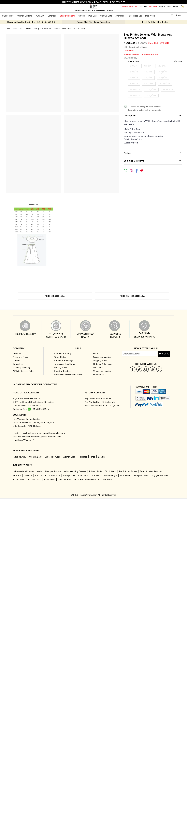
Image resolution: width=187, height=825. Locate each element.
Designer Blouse (53, 471)
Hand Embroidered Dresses (87, 479)
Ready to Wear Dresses (151, 471)
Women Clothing (24, 16)
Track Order (143, 6)
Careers (16, 360)
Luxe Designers (67, 16)
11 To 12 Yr (135, 90)
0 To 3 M (133, 66)
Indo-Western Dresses (23, 471)
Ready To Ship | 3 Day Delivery (155, 22)
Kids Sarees (125, 475)
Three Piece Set (134, 16)
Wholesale (153, 6)
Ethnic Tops (54, 475)
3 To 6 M (147, 66)
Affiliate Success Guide (23, 371)
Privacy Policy (60, 367)
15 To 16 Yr (151, 95)
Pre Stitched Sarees (128, 471)
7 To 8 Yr (163, 78)
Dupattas (28, 475)
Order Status (60, 357)
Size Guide (178, 61)
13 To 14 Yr (168, 90)
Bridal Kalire (40, 475)
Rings (92, 456)
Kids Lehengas (110, 475)
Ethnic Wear (110, 471)
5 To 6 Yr (134, 78)
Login (169, 6)
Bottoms (17, 475)
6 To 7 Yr (148, 78)
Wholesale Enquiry (102, 371)
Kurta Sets (107, 479)
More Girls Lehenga (55, 296)
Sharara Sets (106, 16)
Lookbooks (98, 374)
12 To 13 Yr (151, 90)
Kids (15, 29)
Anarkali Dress (34, 479)
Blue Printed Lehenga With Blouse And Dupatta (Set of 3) (62, 29)
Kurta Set (40, 16)
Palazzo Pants (95, 471)
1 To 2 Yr (161, 66)
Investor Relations (62, 371)
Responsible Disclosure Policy (68, 374)
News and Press (20, 357)
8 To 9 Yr (134, 84)
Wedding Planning (21, 367)
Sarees (81, 16)
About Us (17, 353)
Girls (21, 29)
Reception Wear (141, 475)
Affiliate (162, 6)
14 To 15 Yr (135, 95)
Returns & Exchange (63, 360)
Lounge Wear (69, 475)
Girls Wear (96, 475)
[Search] (172, 15)
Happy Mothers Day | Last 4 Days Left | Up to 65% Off (31, 22)
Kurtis (39, 471)
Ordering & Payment (102, 364)
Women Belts (69, 456)
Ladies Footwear (52, 456)
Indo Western (151, 16)
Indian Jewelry (19, 456)
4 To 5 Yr (163, 72)
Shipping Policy (100, 360)
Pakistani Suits (64, 479)
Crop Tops (83, 475)
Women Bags (35, 456)
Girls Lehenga (31, 29)
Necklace (83, 456)
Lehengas (52, 16)
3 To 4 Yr (148, 72)
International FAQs (63, 353)
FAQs (95, 353)
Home (8, 29)
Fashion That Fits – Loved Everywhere (93, 22)
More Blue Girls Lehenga (132, 296)
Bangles (101, 456)
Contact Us (18, 364)
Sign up (175, 6)
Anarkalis (120, 16)
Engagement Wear (159, 475)
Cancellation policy (102, 357)
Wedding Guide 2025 (129, 6)
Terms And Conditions (64, 364)
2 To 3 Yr (134, 72)
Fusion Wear (18, 479)
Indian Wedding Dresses (75, 471)
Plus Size (92, 16)
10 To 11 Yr (165, 84)
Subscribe (164, 354)
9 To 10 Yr (148, 84)
